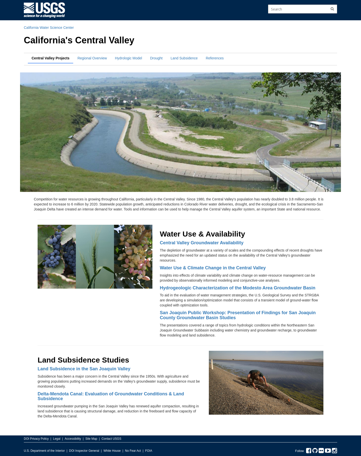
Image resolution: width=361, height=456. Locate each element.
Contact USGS (111, 438)
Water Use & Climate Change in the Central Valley (213, 267)
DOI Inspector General (84, 450)
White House (112, 450)
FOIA (148, 450)
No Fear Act (133, 450)
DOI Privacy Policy (36, 438)
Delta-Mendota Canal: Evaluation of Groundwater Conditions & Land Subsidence (111, 396)
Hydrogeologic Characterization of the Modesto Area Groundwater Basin (237, 287)
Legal (56, 438)
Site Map (91, 438)
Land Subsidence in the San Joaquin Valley (84, 368)
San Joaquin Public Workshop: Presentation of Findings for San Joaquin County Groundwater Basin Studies (238, 315)
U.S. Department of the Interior (44, 450)
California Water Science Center (49, 28)
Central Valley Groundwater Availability (202, 242)
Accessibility (73, 438)
